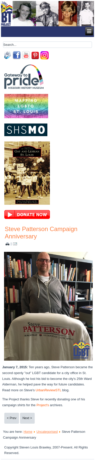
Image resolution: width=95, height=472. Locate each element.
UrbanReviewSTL (49, 390)
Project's (42, 405)
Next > (27, 418)
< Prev (11, 418)
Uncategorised (47, 432)
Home (28, 432)
